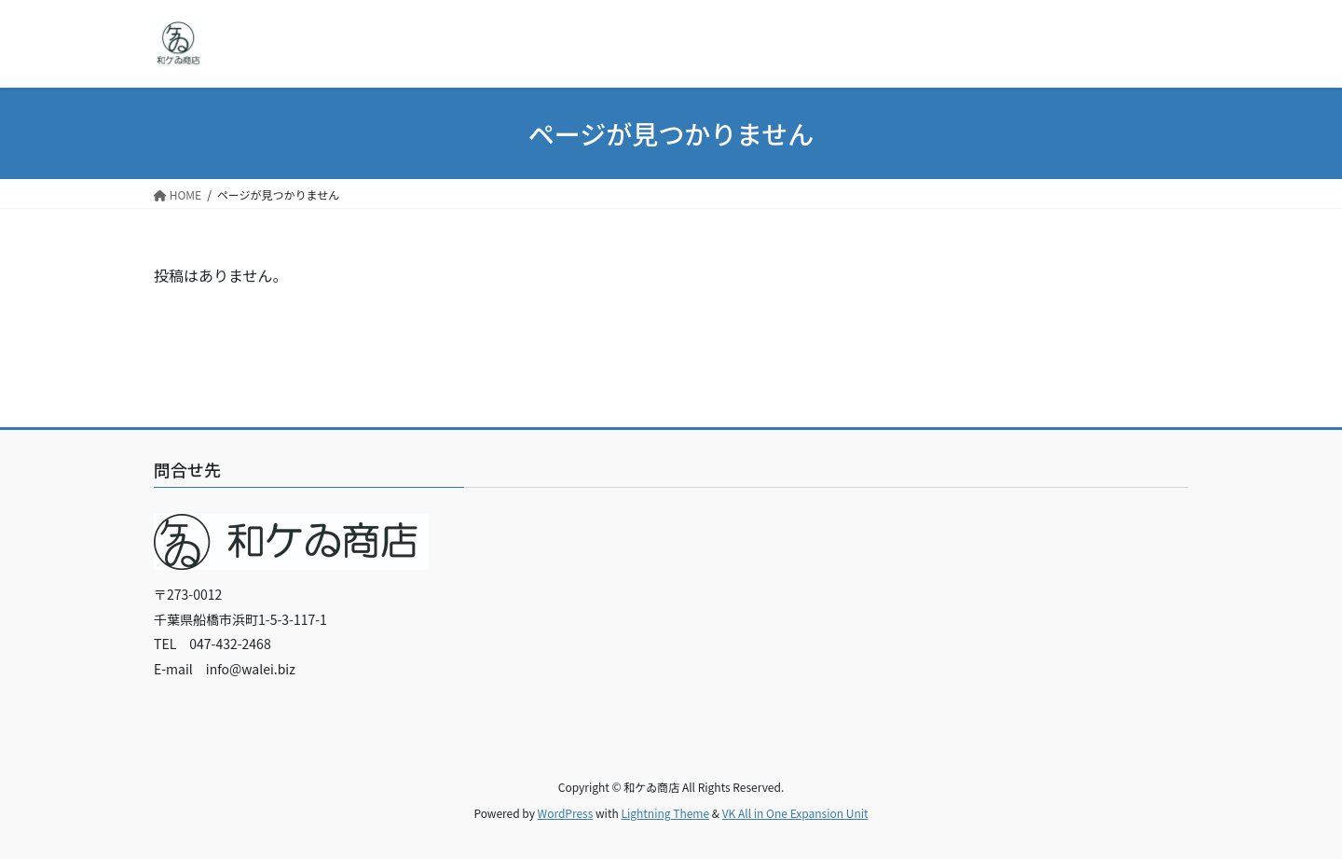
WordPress (566, 813)
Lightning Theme (665, 813)
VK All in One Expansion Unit (795, 813)
